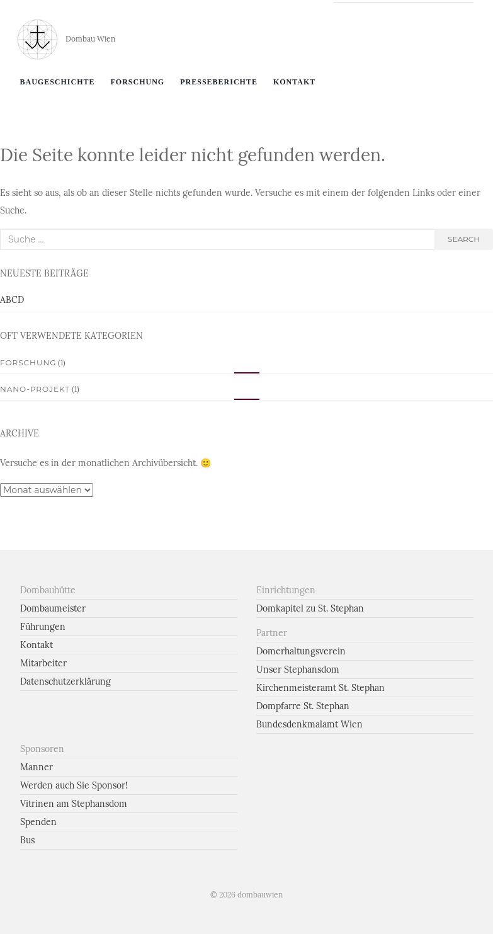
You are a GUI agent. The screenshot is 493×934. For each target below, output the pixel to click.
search (464, 239)
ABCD (12, 299)
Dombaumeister (53, 608)
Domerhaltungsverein (301, 651)
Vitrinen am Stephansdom (73, 803)
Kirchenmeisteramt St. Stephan (320, 687)
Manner (36, 767)
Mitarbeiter (43, 663)
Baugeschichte (57, 81)
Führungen (42, 626)
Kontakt (294, 81)
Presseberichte (219, 81)
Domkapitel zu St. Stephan (310, 608)
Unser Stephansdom (297, 669)
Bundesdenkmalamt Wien (309, 724)
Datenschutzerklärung (65, 681)
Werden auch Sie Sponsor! (74, 785)
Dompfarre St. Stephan (302, 706)
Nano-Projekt (35, 389)
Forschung (138, 81)
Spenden (38, 822)
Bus (27, 840)
